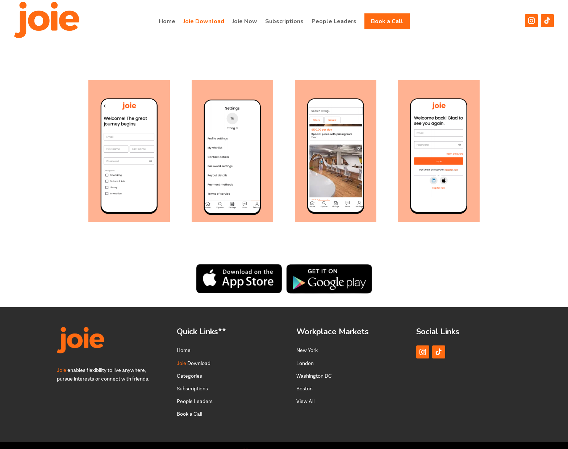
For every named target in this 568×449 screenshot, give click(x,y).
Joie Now (244, 21)
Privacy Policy (310, 439)
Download (193, 352)
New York (307, 339)
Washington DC (314, 364)
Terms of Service (402, 439)
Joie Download (203, 21)
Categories (189, 364)
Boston (304, 377)
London (305, 352)
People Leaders (334, 21)
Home (167, 21)
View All (305, 390)
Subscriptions (284, 21)
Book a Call (387, 21)
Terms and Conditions (354, 439)
